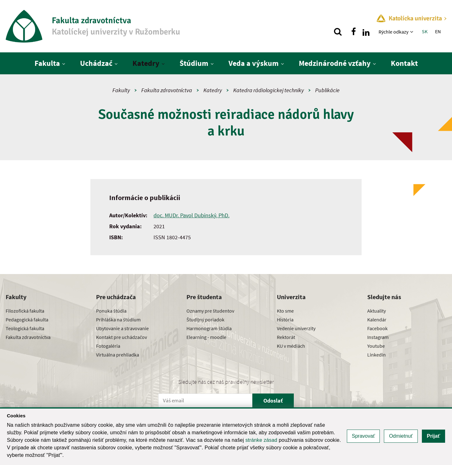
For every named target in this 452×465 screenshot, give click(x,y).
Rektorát (286, 337)
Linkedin (376, 354)
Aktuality (376, 311)
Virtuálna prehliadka (117, 354)
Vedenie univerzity (296, 328)
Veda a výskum (254, 63)
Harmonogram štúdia (209, 328)
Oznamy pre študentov (210, 311)
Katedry (145, 63)
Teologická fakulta (25, 328)
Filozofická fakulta (25, 311)
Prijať (433, 436)
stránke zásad (261, 440)
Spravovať (363, 436)
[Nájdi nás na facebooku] (353, 31)
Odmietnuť (400, 436)
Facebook (377, 328)
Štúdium (194, 63)
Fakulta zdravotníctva (166, 90)
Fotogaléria (108, 346)
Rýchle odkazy (393, 32)
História (285, 319)
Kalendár (376, 319)
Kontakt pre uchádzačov (121, 337)
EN (438, 31)
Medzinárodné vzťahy (335, 63)
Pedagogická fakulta (27, 319)
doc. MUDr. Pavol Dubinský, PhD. (191, 215)
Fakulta (47, 63)
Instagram (378, 337)
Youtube (376, 346)
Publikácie (327, 90)
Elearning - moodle (206, 337)
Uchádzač (96, 63)
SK (425, 31)
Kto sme (285, 311)
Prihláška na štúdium (118, 319)
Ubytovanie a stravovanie (122, 328)
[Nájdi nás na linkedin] (366, 31)
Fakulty (121, 90)
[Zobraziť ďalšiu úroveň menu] (412, 31)
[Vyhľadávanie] (337, 31)
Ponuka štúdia (111, 311)
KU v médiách (291, 346)
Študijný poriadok (205, 319)
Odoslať (273, 400)
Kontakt (404, 63)
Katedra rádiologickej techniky (268, 90)
